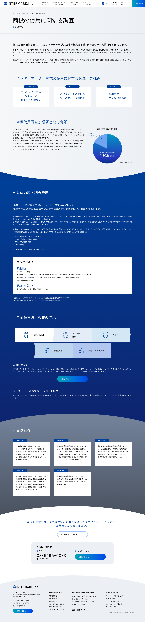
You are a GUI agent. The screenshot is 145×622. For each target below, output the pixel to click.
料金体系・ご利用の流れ (80, 599)
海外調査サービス (54, 601)
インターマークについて (88, 3)
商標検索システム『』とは (84, 596)
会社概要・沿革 (110, 599)
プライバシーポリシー (112, 607)
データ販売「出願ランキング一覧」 (83, 602)
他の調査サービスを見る (70, 534)
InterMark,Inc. (18, 3)
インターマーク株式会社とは (115, 596)
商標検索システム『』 (59, 3)
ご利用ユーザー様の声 (79, 604)
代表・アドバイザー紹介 (113, 601)
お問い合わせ (140, 3)
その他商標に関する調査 (56, 609)
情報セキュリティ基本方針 (114, 604)
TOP (14, 13)
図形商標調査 (53, 596)
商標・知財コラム (74, 3)
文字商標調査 (53, 599)
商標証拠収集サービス (56, 607)
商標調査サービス (45, 3)
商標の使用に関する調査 (56, 604)
